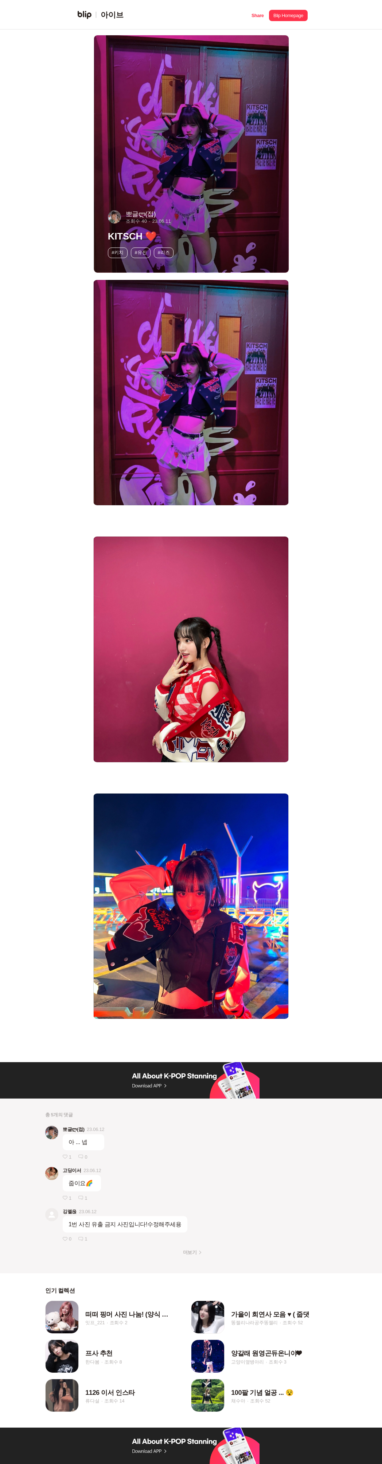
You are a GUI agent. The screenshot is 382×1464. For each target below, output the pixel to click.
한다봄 (92, 1362)
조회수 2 (119, 1322)
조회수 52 (292, 1322)
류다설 (92, 1401)
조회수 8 (113, 1362)
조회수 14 (114, 1401)
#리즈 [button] (164, 252)
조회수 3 (277, 1362)
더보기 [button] (189, 1252)
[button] (258, 14)
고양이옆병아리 (247, 1362)
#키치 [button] (118, 252)
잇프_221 (95, 1322)
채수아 (238, 1401)
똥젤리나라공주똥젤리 (254, 1322)
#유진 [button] (141, 252)
